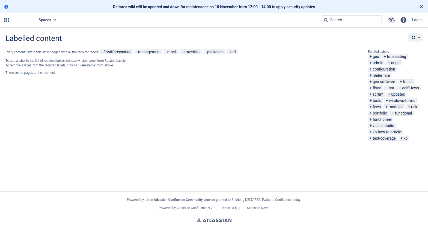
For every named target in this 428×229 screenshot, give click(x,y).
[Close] (421, 7)
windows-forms (402, 100)
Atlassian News (258, 208)
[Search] (326, 20)
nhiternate (381, 75)
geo (376, 56)
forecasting (396, 56)
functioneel (382, 119)
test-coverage (384, 138)
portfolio (380, 113)
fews (377, 107)
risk (414, 107)
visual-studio (383, 126)
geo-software (384, 82)
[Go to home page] (23, 20)
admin (378, 63)
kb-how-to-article (387, 132)
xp (405, 138)
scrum (378, 94)
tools (377, 100)
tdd (233, 52)
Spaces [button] (45, 20)
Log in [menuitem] (417, 20)
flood (377, 88)
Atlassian (214, 220)
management (149, 52)
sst (391, 88)
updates (398, 94)
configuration (384, 69)
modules (396, 107)
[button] (6, 19)
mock (172, 52)
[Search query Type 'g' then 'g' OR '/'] (352, 20)
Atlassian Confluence (192, 208)
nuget (396, 63)
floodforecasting (117, 52)
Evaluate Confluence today (281, 200)
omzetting (192, 52)
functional (403, 113)
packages (215, 52)
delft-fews (410, 88)
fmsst (408, 82)
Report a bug (231, 208)
